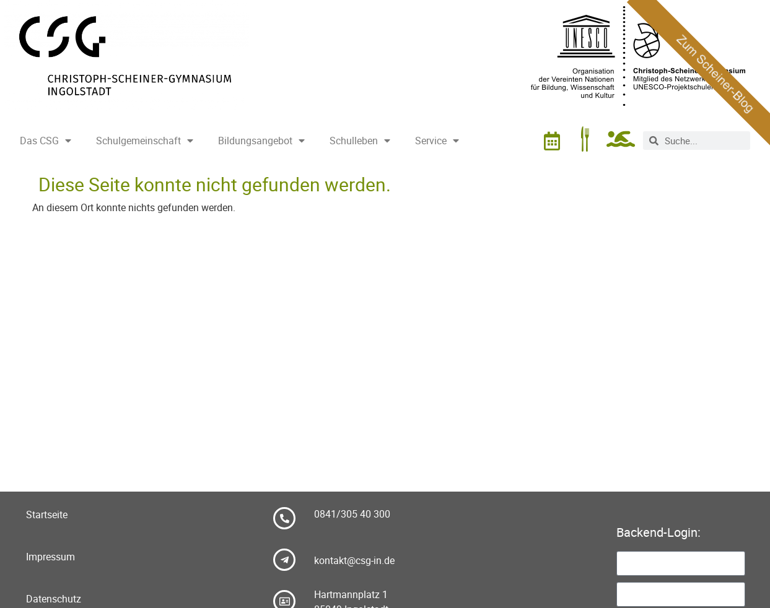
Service (437, 140)
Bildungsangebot (261, 140)
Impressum (50, 556)
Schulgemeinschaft (144, 140)
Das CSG (45, 140)
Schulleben (360, 140)
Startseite (47, 514)
